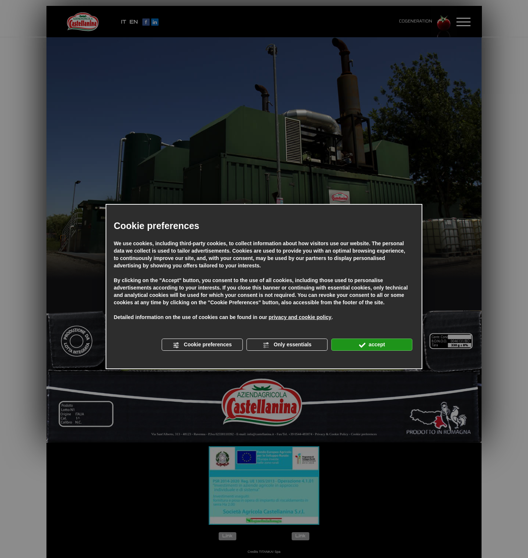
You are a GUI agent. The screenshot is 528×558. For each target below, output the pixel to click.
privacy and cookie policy (299, 317)
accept (372, 345)
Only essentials (287, 345)
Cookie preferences (202, 345)
